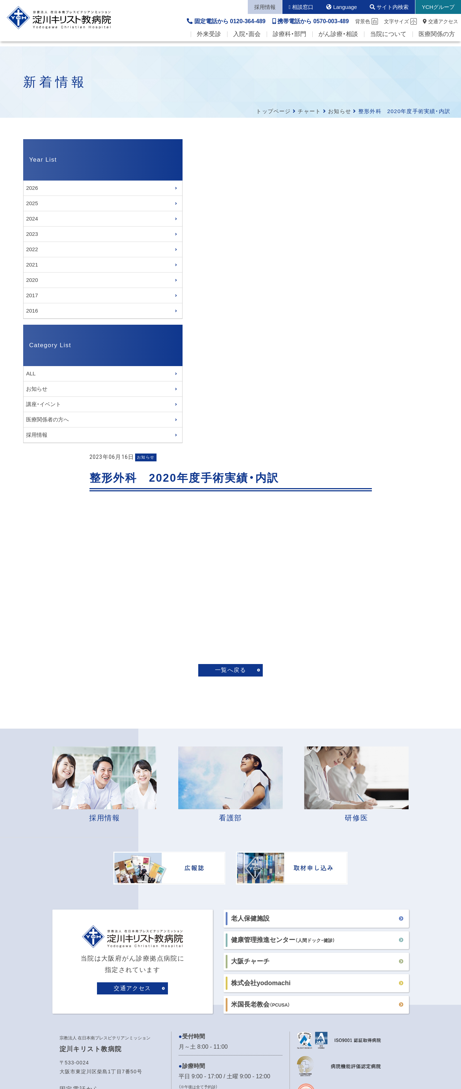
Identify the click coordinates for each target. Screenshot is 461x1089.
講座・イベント (43, 405)
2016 (32, 311)
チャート (309, 111)
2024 (32, 219)
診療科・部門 (289, 39)
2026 (32, 188)
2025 (32, 203)
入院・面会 (247, 39)
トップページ (273, 111)
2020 (32, 280)
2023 (32, 234)
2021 (32, 265)
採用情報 (36, 435)
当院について (388, 39)
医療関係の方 (437, 39)
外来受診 (209, 39)
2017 (32, 295)
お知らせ (339, 111)
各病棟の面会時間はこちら (213, 873)
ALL (31, 374)
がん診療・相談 (338, 39)
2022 (32, 249)
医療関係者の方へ (47, 420)
